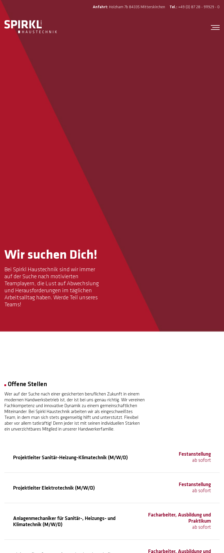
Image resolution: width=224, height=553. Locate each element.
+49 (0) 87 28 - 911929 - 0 (199, 7)
